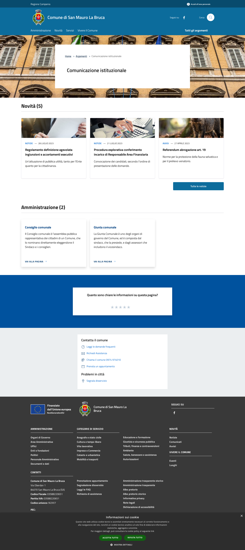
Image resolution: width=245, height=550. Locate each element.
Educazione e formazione (136, 437)
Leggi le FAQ (83, 489)
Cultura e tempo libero (89, 442)
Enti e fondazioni (40, 450)
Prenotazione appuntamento (92, 481)
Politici (34, 455)
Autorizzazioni (131, 459)
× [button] (241, 516)
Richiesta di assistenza (89, 494)
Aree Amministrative (42, 442)
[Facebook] (183, 17)
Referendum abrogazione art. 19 (184, 149)
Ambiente (128, 450)
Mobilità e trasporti (87, 459)
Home (68, 56)
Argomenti (81, 56)
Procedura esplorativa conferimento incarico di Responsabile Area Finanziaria (121, 152)
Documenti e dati (40, 464)
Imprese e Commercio (88, 450)
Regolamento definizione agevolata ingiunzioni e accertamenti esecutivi (49, 152)
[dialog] (122, 531)
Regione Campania (40, 4)
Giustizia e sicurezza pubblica (139, 442)
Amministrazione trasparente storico (143, 481)
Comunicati (175, 442)
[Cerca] (210, 17)
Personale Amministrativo (45, 459)
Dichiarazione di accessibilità (138, 507)
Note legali (129, 503)
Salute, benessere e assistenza (140, 455)
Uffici (33, 446)
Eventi (172, 461)
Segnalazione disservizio (90, 485)
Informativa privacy (133, 498)
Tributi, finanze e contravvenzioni (141, 446)
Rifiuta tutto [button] (135, 537)
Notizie (29, 143)
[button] (122, 544)
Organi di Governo (40, 437)
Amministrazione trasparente (139, 485)
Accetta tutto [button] (110, 537)
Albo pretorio (130, 489)
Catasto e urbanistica (88, 455)
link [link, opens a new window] (152, 531)
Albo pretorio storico (134, 494)
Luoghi (173, 465)
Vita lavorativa (85, 446)
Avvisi (166, 143)
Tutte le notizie (198, 186)
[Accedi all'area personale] (198, 4)
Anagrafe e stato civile (89, 437)
